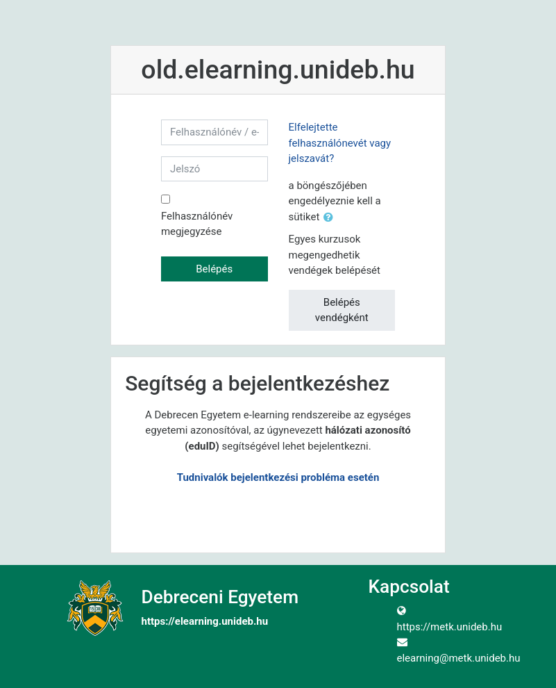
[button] (331, 218)
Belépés (214, 269)
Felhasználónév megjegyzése (197, 224)
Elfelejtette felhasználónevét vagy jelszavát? (340, 143)
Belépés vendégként (342, 310)
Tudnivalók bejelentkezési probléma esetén (278, 477)
